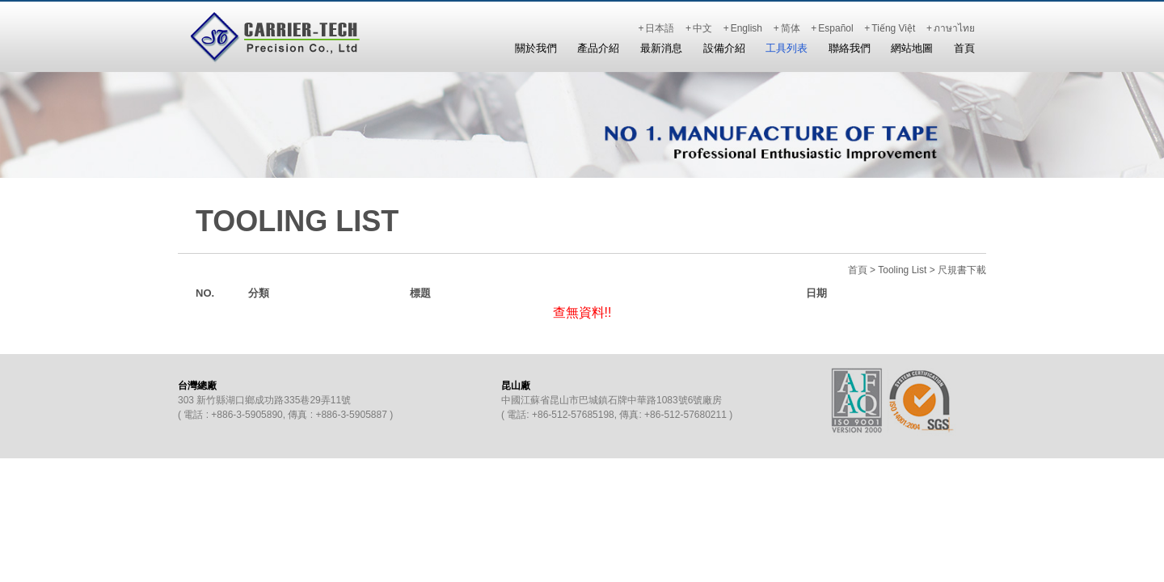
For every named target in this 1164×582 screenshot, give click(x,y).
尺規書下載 (962, 270)
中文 (702, 28)
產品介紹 (598, 48)
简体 (790, 28)
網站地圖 (912, 48)
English (746, 28)
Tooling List (902, 270)
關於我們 (536, 48)
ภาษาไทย (954, 28)
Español (835, 28)
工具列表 (786, 48)
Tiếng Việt (893, 28)
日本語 (659, 28)
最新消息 (661, 48)
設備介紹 (724, 48)
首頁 (964, 48)
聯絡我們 (850, 48)
